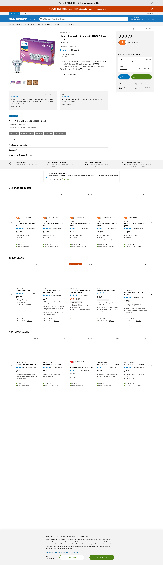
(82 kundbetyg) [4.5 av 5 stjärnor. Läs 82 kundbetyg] (57, 387)
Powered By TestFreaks (99, 297)
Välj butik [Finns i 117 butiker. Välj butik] (29, 480)
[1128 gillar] (116, 498)
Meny (33, 19)
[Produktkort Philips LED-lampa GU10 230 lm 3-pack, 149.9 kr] (54, 363)
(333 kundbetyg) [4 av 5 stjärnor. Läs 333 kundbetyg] (30, 452)
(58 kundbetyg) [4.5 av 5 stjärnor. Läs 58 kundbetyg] (138, 387)
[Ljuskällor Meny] (33, 24)
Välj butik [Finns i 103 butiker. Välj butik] (138, 406)
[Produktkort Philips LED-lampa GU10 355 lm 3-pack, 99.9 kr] (81, 363)
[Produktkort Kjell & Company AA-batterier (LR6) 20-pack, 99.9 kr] (27, 507)
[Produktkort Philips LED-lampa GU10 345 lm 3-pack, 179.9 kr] (108, 363)
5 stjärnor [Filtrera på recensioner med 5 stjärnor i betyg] (42, 170)
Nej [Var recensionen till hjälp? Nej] (105, 233)
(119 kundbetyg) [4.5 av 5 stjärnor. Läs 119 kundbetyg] (111, 452)
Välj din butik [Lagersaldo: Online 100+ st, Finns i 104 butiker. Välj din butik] (123, 69)
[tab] (14, 13)
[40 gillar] (144, 423)
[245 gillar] (144, 498)
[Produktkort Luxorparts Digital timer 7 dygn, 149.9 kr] (27, 433)
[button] (12, 82)
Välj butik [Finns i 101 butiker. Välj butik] (84, 406)
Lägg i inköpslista (138, 29)
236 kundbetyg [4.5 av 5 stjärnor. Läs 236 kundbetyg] (75, 50)
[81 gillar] (90, 498)
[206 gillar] (35, 423)
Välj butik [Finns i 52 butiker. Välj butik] (56, 480)
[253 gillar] (35, 353)
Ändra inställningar (55, 339)
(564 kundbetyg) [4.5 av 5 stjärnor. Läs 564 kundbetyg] (57, 526)
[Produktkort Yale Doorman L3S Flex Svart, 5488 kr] (108, 433)
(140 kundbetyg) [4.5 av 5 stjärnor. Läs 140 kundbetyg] (111, 387)
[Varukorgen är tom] (153, 18)
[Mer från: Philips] (13, 117)
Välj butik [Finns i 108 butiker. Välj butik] (111, 406)
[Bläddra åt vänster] (11, 382)
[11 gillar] (63, 423)
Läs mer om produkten (68, 74)
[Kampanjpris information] (82, 458)
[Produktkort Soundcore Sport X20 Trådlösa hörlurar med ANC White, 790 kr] (81, 433)
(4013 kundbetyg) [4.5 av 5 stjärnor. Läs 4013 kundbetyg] (31, 526)
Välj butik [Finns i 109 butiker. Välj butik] (29, 406)
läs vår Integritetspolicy (70, 552)
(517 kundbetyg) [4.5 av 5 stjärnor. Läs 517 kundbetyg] (30, 387)
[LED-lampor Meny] (44, 24)
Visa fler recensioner (58, 303)
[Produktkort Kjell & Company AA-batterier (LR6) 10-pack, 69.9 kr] (135, 507)
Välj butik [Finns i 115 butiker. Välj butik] (111, 480)
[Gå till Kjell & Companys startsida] (18, 19)
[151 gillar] (63, 498)
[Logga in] (137, 18)
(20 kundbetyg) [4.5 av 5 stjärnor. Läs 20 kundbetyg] (138, 456)
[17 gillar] (117, 423)
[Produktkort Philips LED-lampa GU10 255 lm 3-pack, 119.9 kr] (135, 363)
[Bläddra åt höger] (151, 382)
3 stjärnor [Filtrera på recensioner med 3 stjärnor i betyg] (42, 177)
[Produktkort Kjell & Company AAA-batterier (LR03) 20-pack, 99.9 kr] (108, 507)
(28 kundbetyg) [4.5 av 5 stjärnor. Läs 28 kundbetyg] (57, 454)
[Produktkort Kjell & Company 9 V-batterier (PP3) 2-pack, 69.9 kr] (54, 507)
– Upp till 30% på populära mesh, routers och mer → (79, 9)
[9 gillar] (144, 353)
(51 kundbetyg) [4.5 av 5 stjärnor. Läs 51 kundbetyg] (84, 454)
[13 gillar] (63, 353)
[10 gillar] (90, 353)
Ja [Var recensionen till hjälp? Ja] (101, 233)
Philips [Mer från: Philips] (68, 42)
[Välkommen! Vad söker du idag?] (85, 19)
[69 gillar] (117, 353)
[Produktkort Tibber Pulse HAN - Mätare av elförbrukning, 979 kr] (54, 433)
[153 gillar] (150, 28)
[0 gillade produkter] (148, 18)
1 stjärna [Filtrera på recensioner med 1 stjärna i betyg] (41, 183)
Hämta (124, 77)
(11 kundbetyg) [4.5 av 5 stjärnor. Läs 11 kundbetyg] (84, 387)
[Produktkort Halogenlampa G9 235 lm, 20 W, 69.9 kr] (81, 507)
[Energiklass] (122, 42)
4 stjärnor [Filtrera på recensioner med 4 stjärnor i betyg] (42, 174)
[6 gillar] (90, 423)
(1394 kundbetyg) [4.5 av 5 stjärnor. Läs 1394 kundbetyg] (139, 526)
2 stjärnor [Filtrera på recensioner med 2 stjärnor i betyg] (42, 180)
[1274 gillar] (35, 498)
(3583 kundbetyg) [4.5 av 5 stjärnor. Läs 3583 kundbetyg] (112, 526)
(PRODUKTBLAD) (133, 42)
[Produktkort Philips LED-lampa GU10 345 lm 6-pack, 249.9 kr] (27, 363)
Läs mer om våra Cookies (54, 552)
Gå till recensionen (16, 106)
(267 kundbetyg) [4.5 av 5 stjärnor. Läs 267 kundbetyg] (84, 529)
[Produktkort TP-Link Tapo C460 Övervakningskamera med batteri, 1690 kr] (135, 433)
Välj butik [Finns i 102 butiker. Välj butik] (56, 406)
